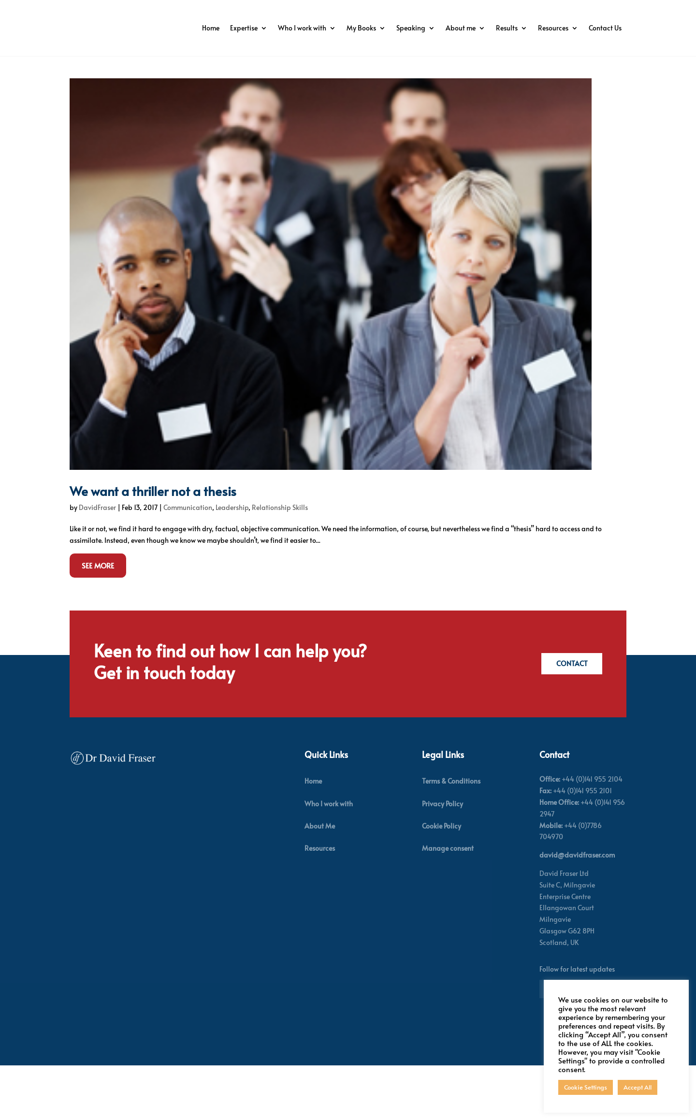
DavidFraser (97, 561)
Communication (187, 561)
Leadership (232, 561)
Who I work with (345, 27)
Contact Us (605, 64)
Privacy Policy (442, 857)
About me (504, 27)
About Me (319, 880)
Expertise (287, 27)
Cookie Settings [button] (585, 1087)
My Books (405, 27)
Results (550, 27)
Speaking (454, 27)
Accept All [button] (638, 1087)
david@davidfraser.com (577, 909)
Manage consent (448, 902)
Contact (569, 718)
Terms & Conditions (451, 835)
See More (98, 619)
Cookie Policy (441, 880)
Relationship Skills (280, 561)
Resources (596, 27)
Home (254, 27)
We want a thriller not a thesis (153, 544)
